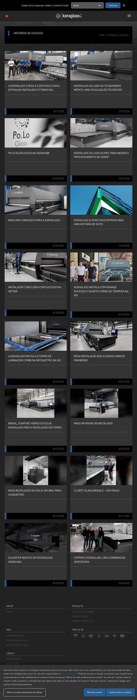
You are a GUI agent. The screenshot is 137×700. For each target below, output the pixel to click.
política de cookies (69, 673)
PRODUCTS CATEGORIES (83, 612)
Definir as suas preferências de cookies (24, 692)
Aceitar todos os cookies (120, 692)
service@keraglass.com (17, 640)
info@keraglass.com (15, 635)
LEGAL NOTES (12, 663)
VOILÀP (9, 612)
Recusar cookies (94, 692)
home (102, 35)
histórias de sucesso (117, 35)
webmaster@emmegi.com (18, 645)
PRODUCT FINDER (80, 616)
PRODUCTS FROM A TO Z (83, 621)
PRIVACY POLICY (13, 659)
